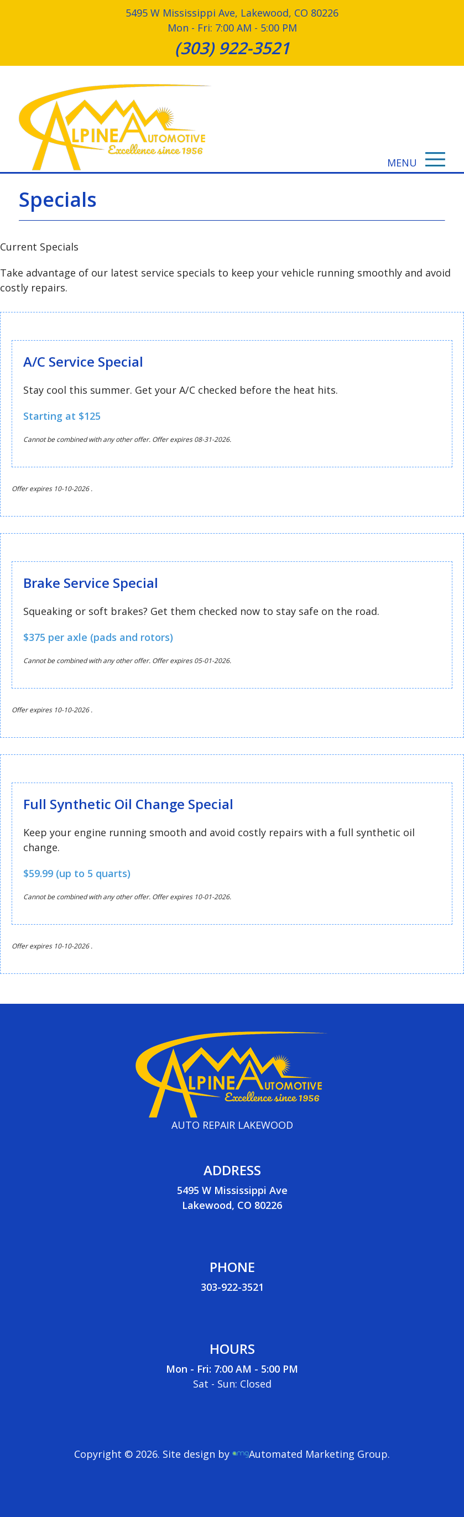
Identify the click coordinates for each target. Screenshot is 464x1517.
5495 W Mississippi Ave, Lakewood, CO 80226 (232, 12)
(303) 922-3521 (232, 48)
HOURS (232, 1348)
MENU (416, 162)
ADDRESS (232, 1170)
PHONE (232, 1267)
